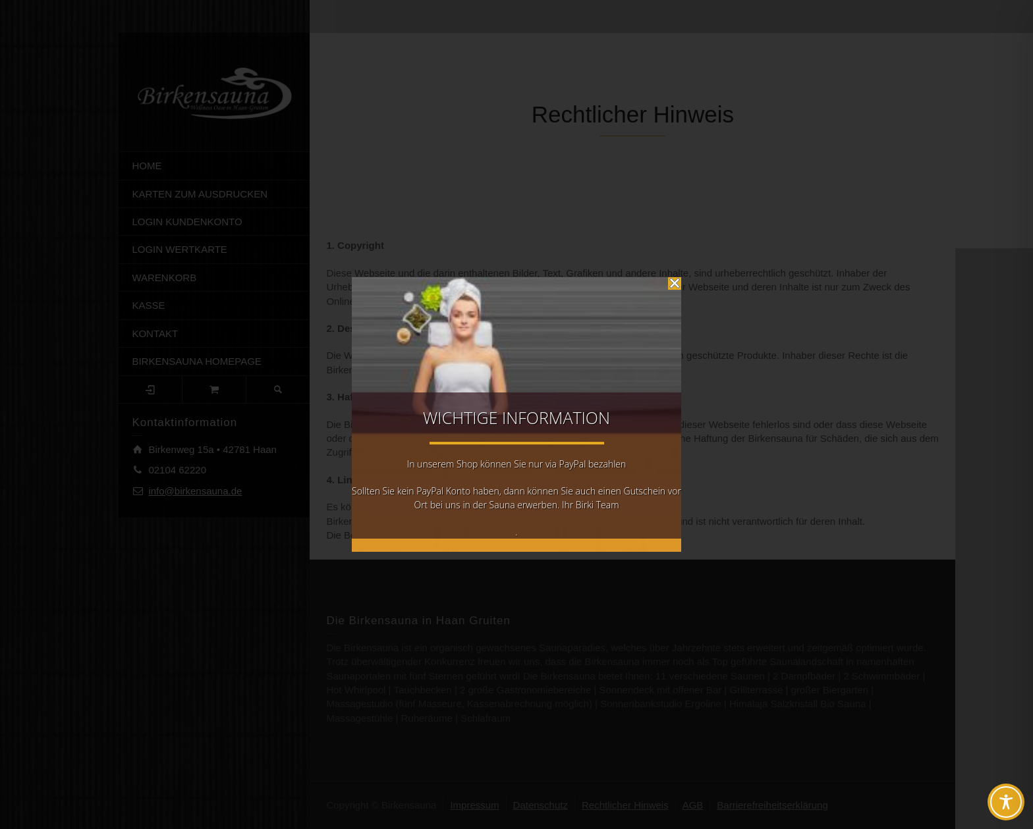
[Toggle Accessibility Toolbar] (1006, 802)
